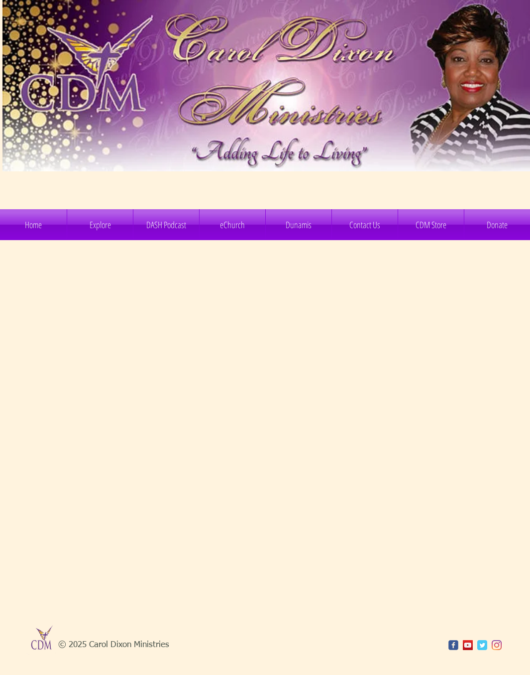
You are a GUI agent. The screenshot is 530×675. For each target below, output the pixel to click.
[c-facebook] (453, 645)
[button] (100, 224)
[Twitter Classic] (482, 645)
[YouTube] (468, 645)
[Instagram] (497, 645)
